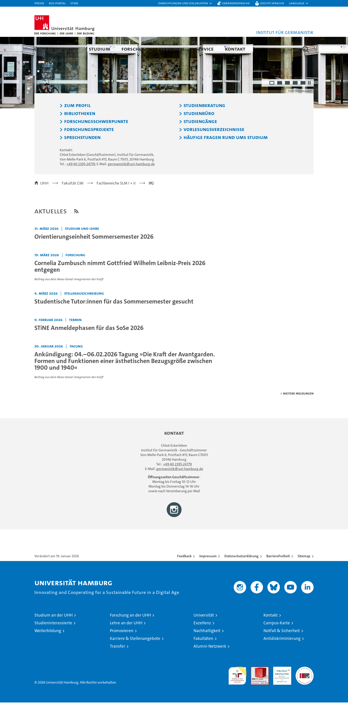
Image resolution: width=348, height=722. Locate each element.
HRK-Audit (281, 688)
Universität (204, 634)
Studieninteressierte (53, 642)
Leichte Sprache (272, 3)
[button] (185, 3)
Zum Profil (77, 125)
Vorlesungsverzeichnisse (214, 149)
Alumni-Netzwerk (210, 665)
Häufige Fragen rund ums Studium (226, 157)
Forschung (135, 48)
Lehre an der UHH (126, 642)
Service (205, 48)
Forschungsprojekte (89, 149)
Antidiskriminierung (282, 658)
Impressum (208, 575)
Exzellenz (202, 642)
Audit (255, 688)
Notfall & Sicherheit (281, 650)
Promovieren (121, 650)
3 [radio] (288, 102)
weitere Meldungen (298, 413)
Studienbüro (199, 133)
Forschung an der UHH (130, 634)
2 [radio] (280, 102)
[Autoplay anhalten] (309, 102)
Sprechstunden (82, 157)
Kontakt (235, 48)
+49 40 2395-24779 (81, 183)
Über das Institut (56, 48)
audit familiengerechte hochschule (237, 693)
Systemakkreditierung (305, 688)
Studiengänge (200, 141)
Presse (39, 3)
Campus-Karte (276, 642)
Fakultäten (203, 658)
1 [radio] (272, 102)
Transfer (117, 665)
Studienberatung (204, 125)
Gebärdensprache (236, 3)
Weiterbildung (47, 650)
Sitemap (304, 575)
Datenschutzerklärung (241, 575)
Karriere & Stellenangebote (135, 658)
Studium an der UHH (53, 634)
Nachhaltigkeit (207, 650)
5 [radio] (303, 102)
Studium (99, 48)
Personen (172, 48)
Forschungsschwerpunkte (96, 141)
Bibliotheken (79, 133)
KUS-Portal (57, 3)
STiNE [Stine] (74, 3)
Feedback (184, 575)
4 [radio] (295, 102)
